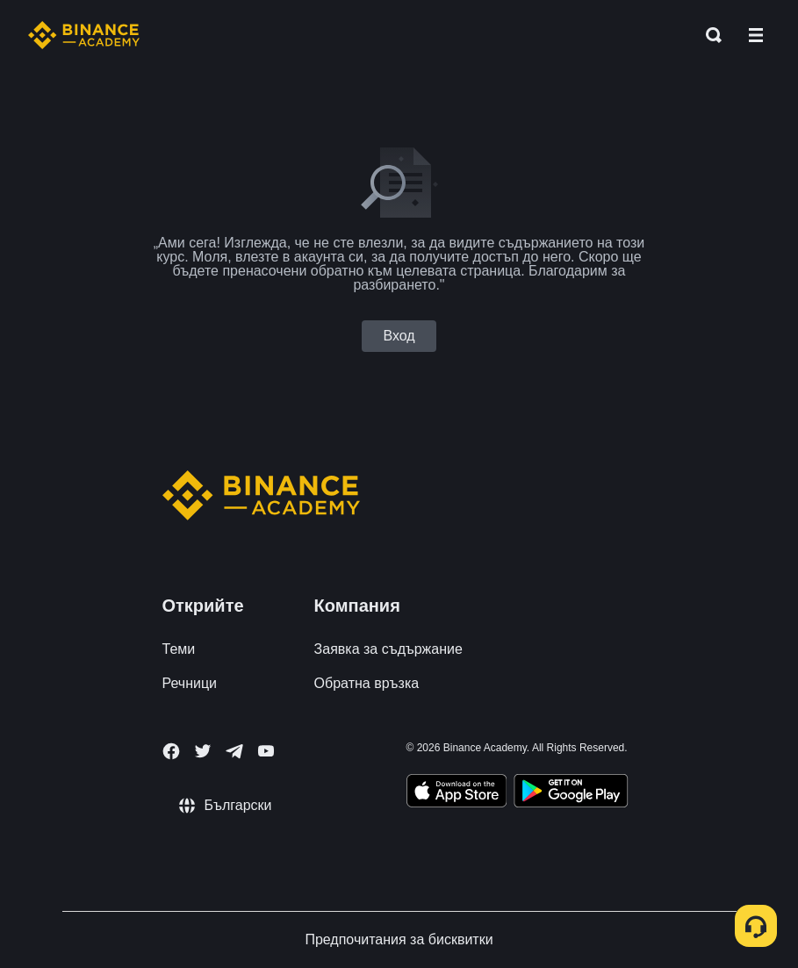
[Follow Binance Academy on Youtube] (266, 750)
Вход (398, 335)
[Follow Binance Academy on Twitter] (203, 751)
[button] (755, 35)
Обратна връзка (367, 683)
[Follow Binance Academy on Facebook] (171, 751)
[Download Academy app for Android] (571, 793)
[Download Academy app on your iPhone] (456, 793)
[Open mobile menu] (756, 35)
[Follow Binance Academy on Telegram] (234, 751)
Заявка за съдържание (388, 649)
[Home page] (84, 35)
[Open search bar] (708, 35)
